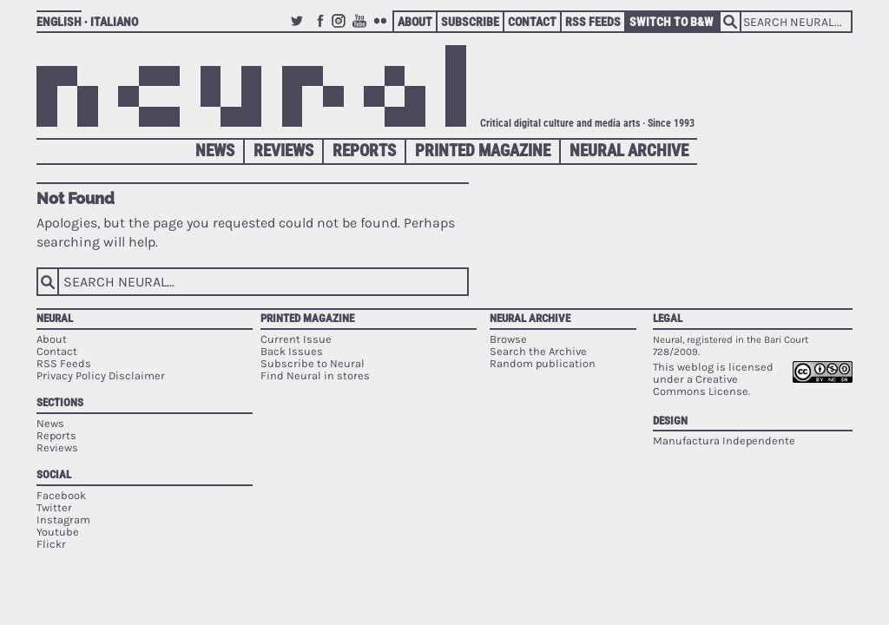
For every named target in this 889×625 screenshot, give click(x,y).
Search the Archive (538, 351)
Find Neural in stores (315, 375)
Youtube (362, 29)
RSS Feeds (593, 22)
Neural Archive (629, 151)
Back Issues (291, 351)
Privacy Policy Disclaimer (100, 375)
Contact (532, 22)
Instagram (341, 29)
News (214, 151)
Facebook (320, 29)
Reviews (283, 151)
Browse (508, 338)
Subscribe (470, 22)
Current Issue (296, 338)
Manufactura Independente (724, 440)
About (415, 22)
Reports (364, 151)
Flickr (382, 29)
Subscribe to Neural (312, 363)
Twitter (299, 29)
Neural (54, 318)
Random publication (543, 363)
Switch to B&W (671, 22)
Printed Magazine (482, 151)
